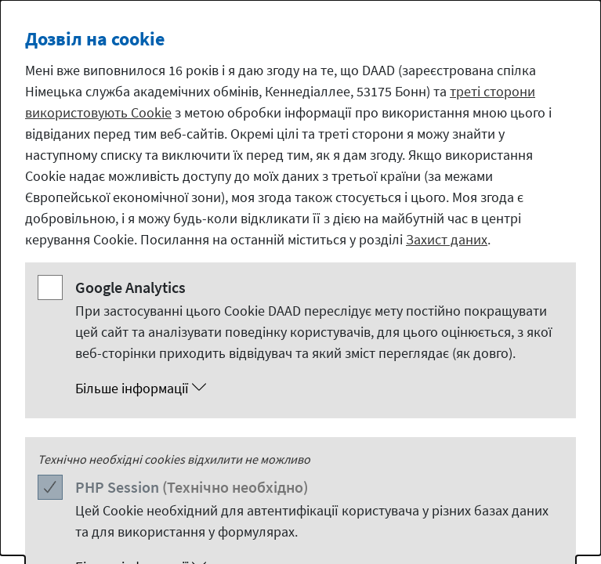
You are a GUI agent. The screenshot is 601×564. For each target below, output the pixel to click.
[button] (316, 389)
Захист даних (446, 239)
